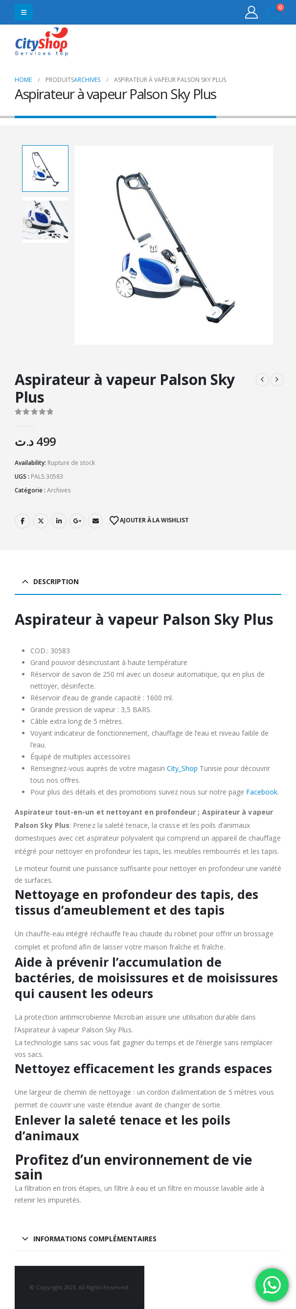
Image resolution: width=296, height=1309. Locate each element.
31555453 (243, 43)
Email (95, 521)
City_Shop (182, 768)
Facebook (22, 521)
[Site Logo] (41, 43)
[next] (277, 379)
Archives (59, 490)
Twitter (40, 521)
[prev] (262, 379)
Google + (77, 521)
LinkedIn (59, 521)
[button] (24, 12)
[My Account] (251, 12)
